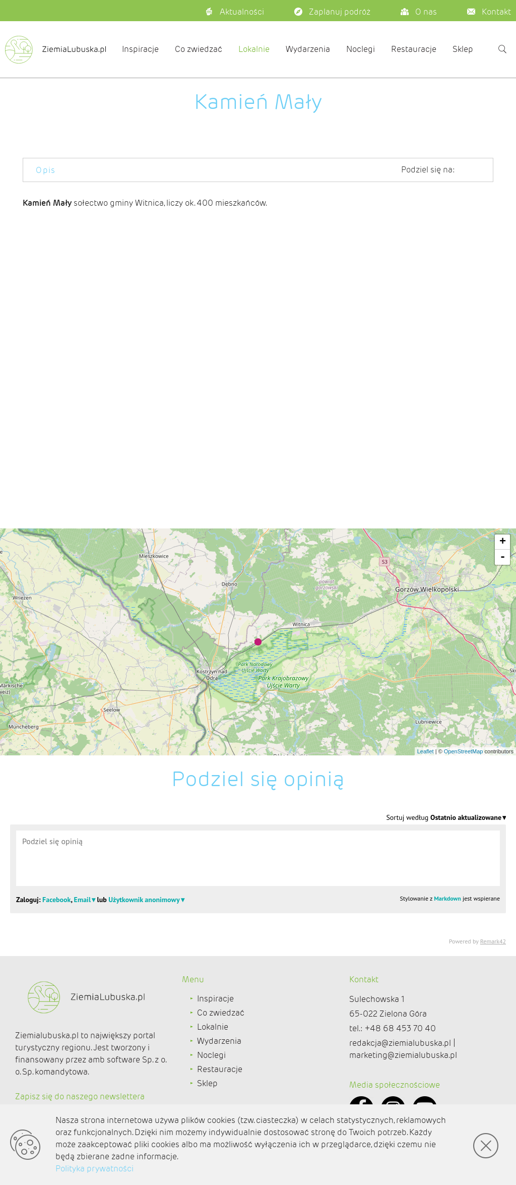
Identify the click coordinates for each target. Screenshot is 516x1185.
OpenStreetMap (463, 751)
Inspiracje (140, 49)
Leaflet (425, 751)
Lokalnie (254, 49)
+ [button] (502, 542)
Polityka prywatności (94, 1168)
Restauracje (413, 49)
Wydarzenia (308, 49)
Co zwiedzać (198, 49)
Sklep (463, 49)
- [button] (502, 557)
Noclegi (360, 49)
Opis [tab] (46, 170)
